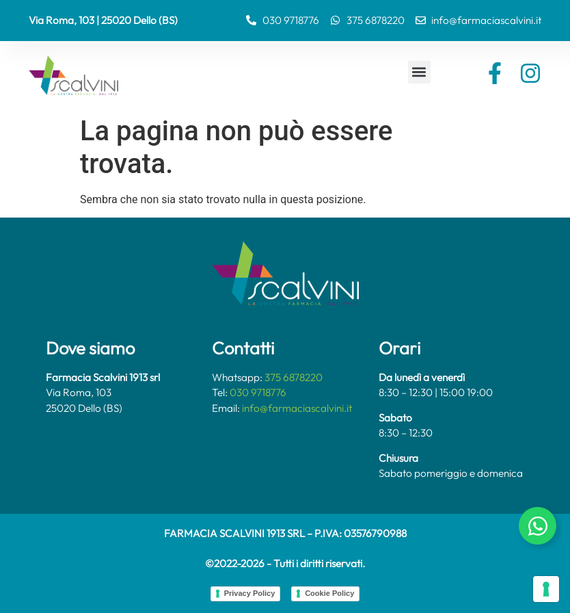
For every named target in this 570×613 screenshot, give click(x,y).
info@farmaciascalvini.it (297, 408)
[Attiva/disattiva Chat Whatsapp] (537, 526)
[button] (419, 72)
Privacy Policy (249, 593)
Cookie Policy (329, 593)
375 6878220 (293, 377)
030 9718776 (258, 392)
